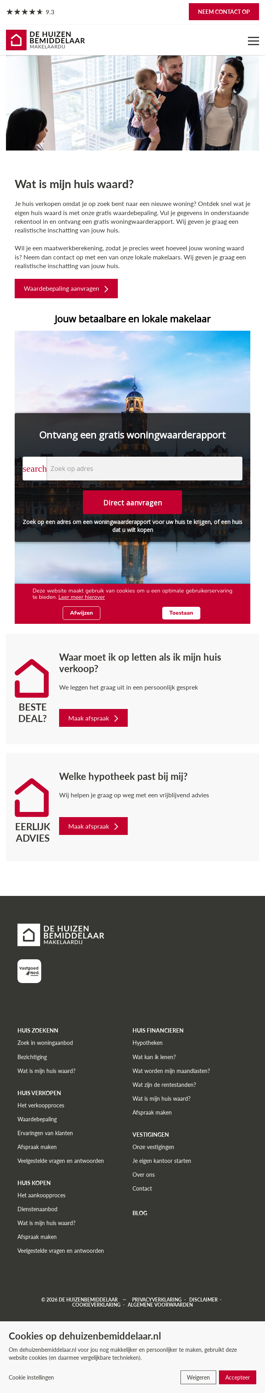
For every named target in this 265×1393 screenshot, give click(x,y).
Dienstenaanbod (37, 1209)
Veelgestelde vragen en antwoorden (60, 1160)
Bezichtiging (32, 1057)
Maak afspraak (94, 718)
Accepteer (237, 1377)
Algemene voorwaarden (160, 1304)
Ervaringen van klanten (45, 1133)
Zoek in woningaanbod (45, 1042)
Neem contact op (224, 11)
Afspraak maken (37, 1146)
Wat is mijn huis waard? (46, 1070)
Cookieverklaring (96, 1304)
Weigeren (198, 1377)
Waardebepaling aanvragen (67, 288)
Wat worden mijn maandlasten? (171, 1070)
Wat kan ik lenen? (154, 1057)
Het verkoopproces (40, 1105)
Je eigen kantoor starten (161, 1160)
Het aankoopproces (41, 1195)
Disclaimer (203, 1299)
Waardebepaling (37, 1119)
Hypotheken (147, 1042)
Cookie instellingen (31, 1377)
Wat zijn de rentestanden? (164, 1084)
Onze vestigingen (153, 1146)
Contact (142, 1188)
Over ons (143, 1174)
